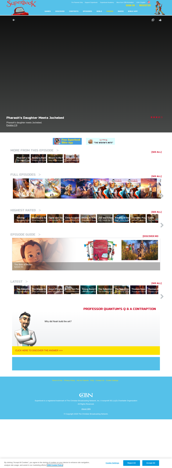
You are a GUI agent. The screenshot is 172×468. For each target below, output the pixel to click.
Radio (121, 11)
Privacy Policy (69, 429)
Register (145, 5)
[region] (86, 463)
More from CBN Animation (125, 2)
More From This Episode (34, 150)
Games (48, 11)
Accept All (150, 463)
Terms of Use (57, 429)
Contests (73, 11)
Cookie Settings (112, 429)
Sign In (130, 5)
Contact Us (100, 429)
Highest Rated (25, 235)
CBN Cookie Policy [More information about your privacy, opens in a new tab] (55, 465)
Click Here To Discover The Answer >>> (39, 399)
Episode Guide (25, 271)
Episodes (87, 11)
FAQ (92, 429)
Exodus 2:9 (11, 125)
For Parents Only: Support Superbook (84, 2)
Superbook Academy (107, 2)
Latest (19, 318)
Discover (59, 11)
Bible (99, 11)
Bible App (133, 11)
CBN (86, 445)
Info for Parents (83, 429)
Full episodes (25, 186)
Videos (109, 11)
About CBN (86, 458)
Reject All (132, 463)
